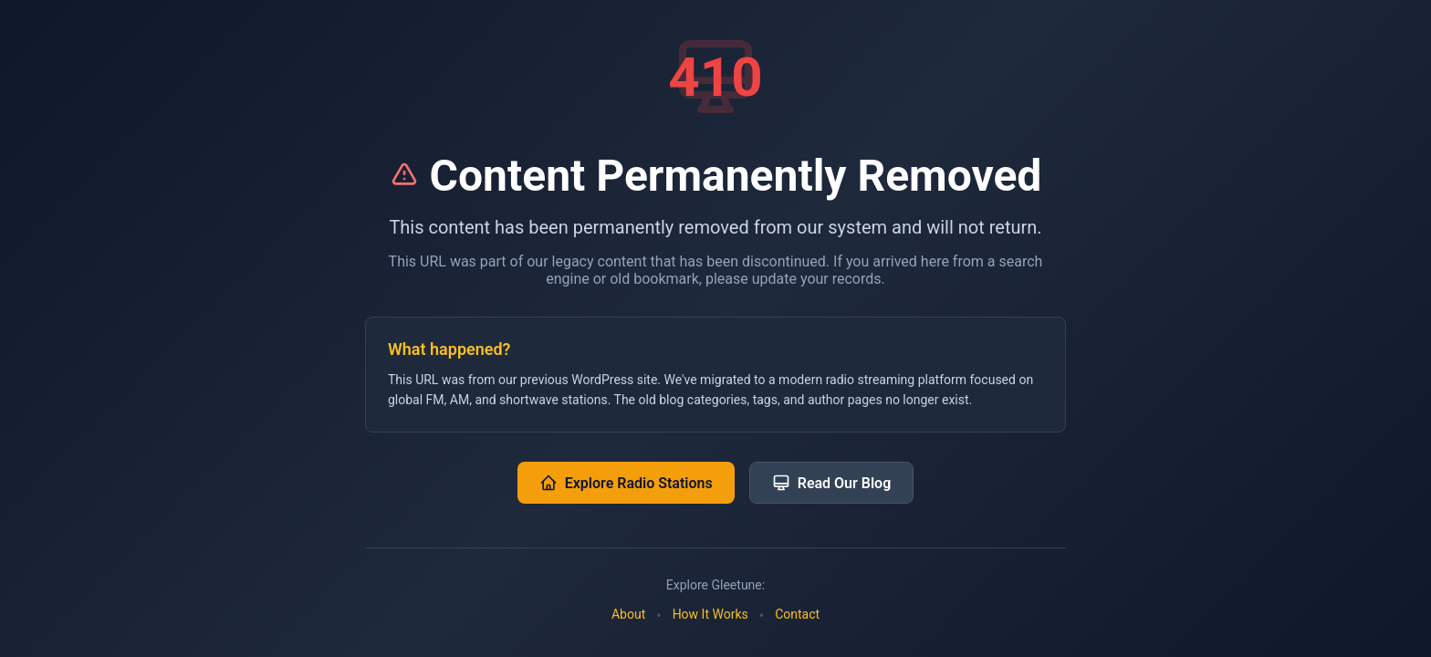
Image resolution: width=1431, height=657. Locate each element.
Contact (797, 614)
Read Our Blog (832, 483)
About (628, 614)
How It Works (710, 614)
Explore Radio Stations (626, 483)
